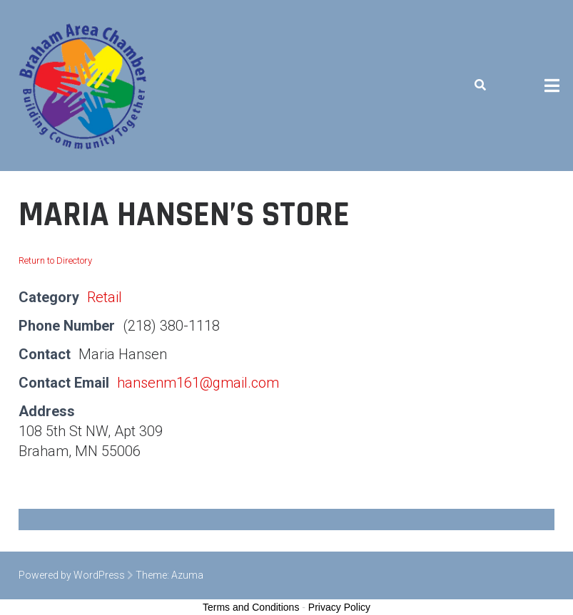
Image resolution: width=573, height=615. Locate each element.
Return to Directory (55, 260)
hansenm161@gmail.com (198, 382)
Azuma (187, 575)
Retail (104, 297)
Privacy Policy (339, 607)
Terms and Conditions (251, 607)
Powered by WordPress (72, 575)
